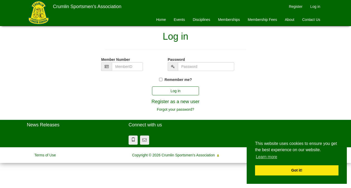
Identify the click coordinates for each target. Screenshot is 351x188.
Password (176, 59)
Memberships (229, 19)
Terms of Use (45, 155)
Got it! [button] (296, 170)
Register (295, 6)
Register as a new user (175, 101)
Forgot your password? (175, 109)
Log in (315, 6)
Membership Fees (262, 19)
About (289, 19)
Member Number (115, 59)
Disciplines (201, 19)
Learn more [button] (266, 157)
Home (161, 19)
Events (179, 19)
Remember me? (178, 80)
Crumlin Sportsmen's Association (87, 6)
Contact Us (311, 19)
